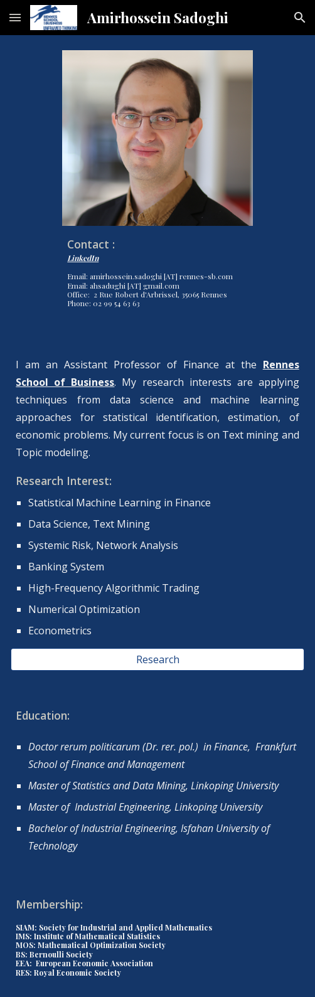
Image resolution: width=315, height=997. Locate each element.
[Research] (157, 659)
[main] (157, 271)
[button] (15, 17)
